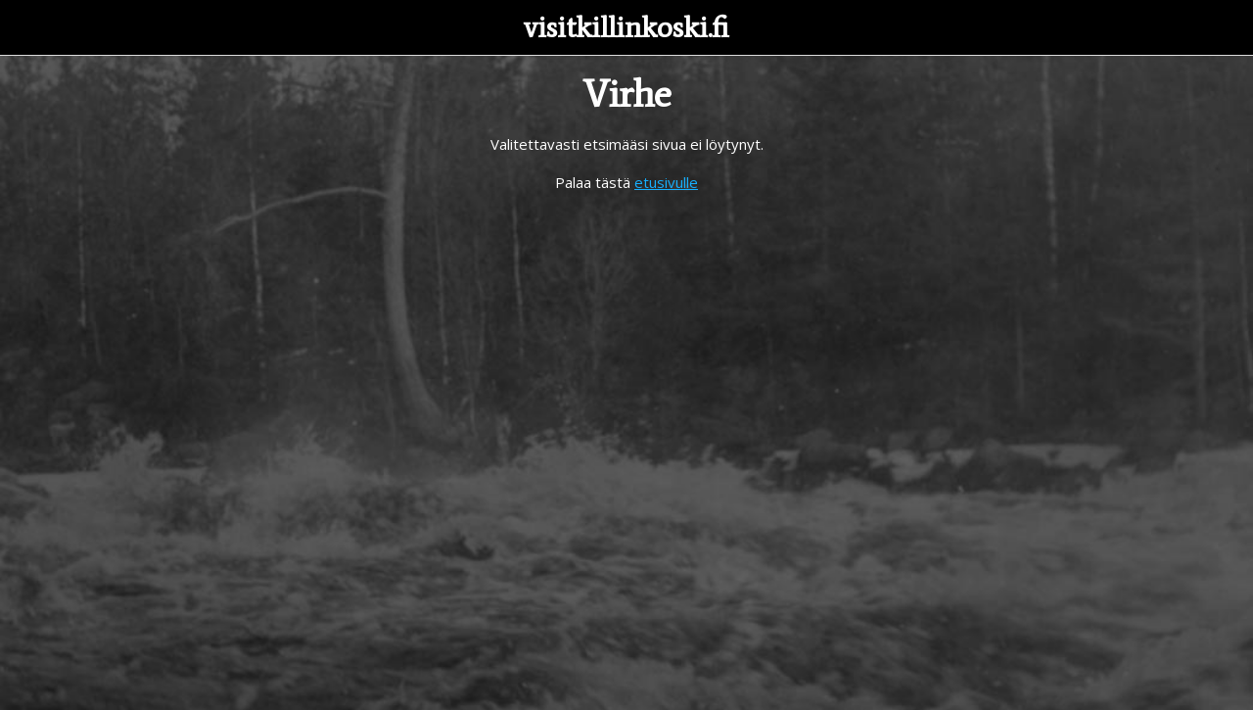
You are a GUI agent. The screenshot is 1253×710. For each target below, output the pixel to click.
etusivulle (666, 182)
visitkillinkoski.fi (626, 27)
